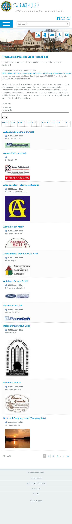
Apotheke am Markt (13, 226)
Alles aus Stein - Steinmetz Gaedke (21, 184)
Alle (3, 122)
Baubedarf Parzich (12, 305)
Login (37, 493)
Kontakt (37, 488)
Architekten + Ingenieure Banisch (20, 253)
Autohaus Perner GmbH (15, 281)
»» (68, 456)
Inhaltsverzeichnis (37, 472)
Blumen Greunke (12, 382)
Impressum (36, 478)
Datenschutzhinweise (37, 483)
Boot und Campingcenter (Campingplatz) (24, 418)
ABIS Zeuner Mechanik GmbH (18, 131)
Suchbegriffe (7, 110)
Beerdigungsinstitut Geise (16, 325)
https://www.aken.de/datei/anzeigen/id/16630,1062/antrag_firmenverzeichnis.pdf (36, 73)
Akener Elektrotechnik (15, 153)
